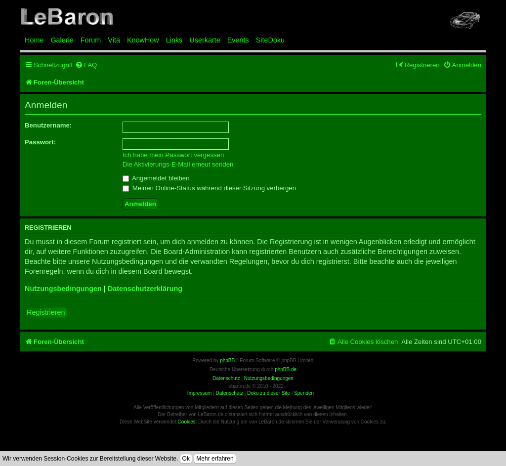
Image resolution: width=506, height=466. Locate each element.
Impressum (199, 393)
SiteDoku (270, 40)
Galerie (61, 40)
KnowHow (143, 40)
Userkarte (204, 40)
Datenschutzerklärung (145, 289)
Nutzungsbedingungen (63, 289)
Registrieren (46, 312)
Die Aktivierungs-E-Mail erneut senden (178, 164)
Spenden (304, 393)
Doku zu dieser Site (268, 393)
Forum (91, 40)
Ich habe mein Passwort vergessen (173, 155)
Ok (186, 458)
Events (238, 40)
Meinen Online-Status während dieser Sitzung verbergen (209, 188)
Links (174, 40)
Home (34, 40)
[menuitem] (86, 65)
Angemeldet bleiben (156, 178)
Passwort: (40, 142)
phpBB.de (285, 369)
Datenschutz (229, 393)
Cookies (187, 421)
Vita (114, 40)
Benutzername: (48, 125)
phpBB (227, 360)
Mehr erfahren (214, 458)
